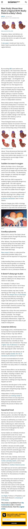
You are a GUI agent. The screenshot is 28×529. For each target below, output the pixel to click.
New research (5, 252)
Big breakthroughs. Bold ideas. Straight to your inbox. (16, 515)
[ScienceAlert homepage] (14, 2)
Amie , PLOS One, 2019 (7, 148)
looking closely (15, 396)
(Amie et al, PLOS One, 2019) (7, 31)
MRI (10, 69)
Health (3, 16)
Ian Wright (4, 496)
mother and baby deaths (9, 461)
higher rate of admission (9, 345)
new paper (5, 43)
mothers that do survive (17, 465)
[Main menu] (2, 2)
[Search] (26, 2)
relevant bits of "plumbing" (17, 294)
